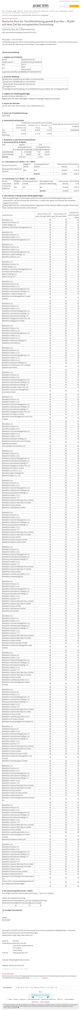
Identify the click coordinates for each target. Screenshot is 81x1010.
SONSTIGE (70, 11)
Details (9, 1007)
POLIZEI (57, 11)
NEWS (3, 11)
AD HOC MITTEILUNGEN (6, 12)
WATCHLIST (77, 1)
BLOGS (60, 1)
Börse (19, 15)
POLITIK (26, 11)
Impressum (23, 999)
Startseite (15, 15)
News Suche (73, 6)
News (10, 999)
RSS (72, 1)
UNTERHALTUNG (37, 11)
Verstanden (14, 1007)
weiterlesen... (45, 978)
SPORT (30, 11)
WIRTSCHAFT (20, 11)
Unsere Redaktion (69, 999)
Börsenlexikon (7, 987)
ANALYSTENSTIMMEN (16, 12)
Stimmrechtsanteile (26, 15)
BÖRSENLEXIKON (66, 1)
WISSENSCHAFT (45, 11)
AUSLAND (52, 11)
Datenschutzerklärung (33, 999)
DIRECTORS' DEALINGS (33, 12)
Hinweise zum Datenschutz (48, 999)
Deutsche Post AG (6, 18)
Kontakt (16, 999)
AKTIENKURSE (9, 11)
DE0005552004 (14, 18)
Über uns (60, 999)
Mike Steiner (35, 1002)
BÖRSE (14, 11)
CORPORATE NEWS (24, 12)
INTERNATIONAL (63, 11)
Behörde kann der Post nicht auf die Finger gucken (16, 976)
